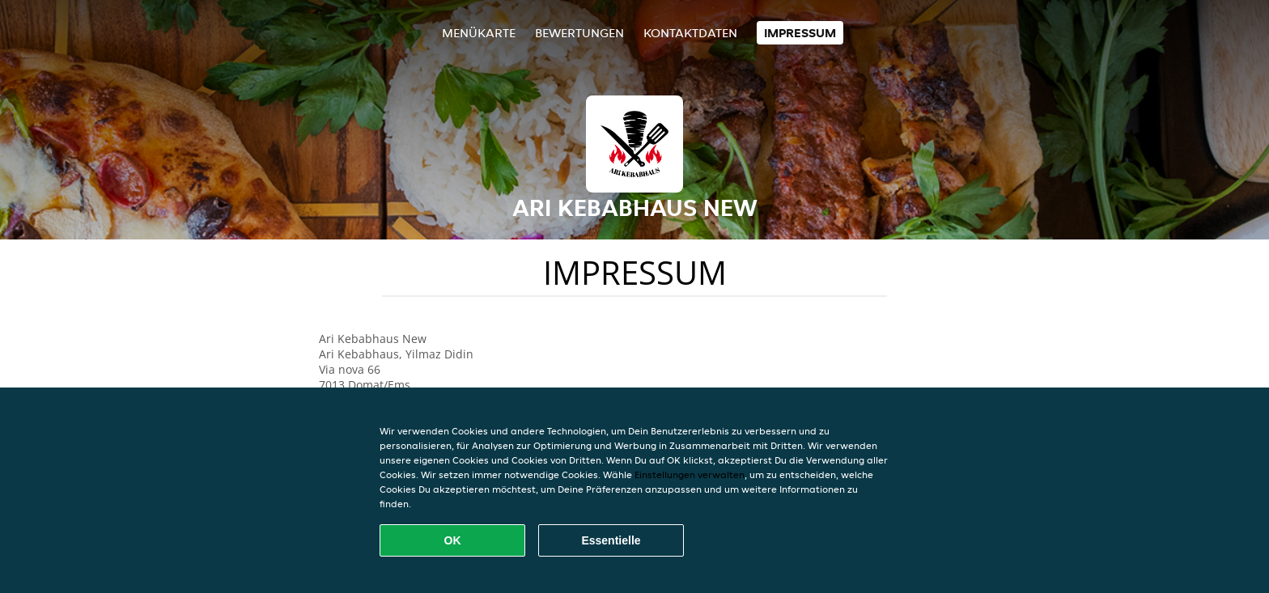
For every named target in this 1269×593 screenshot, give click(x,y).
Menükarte (479, 32)
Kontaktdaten (690, 32)
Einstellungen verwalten (689, 474)
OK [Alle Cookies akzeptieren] (452, 540)
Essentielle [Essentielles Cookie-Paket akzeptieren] (610, 540)
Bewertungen (579, 32)
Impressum (800, 32)
